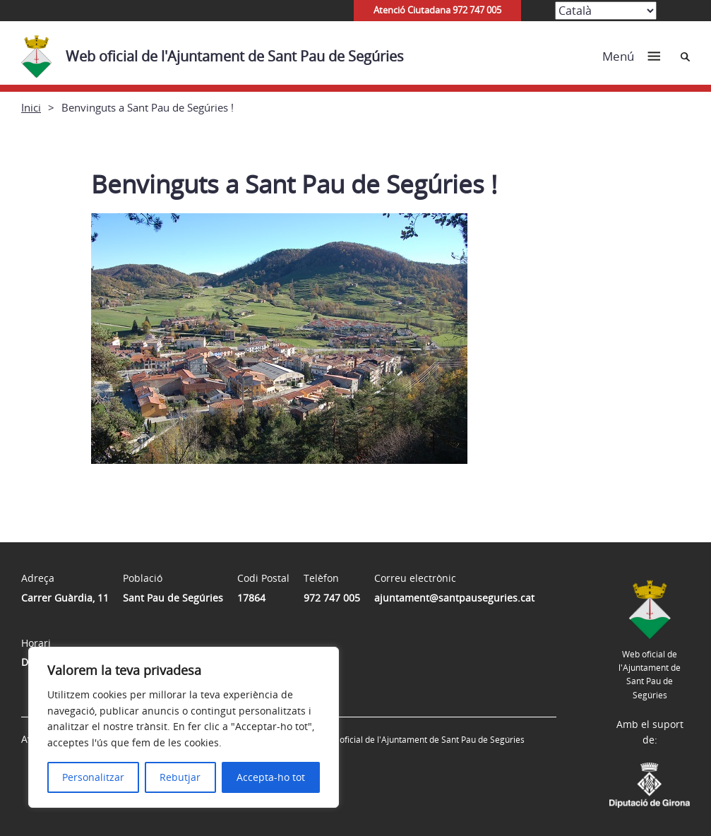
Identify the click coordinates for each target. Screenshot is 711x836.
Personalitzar (93, 777)
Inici (31, 107)
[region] (183, 727)
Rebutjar (180, 777)
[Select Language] (606, 10)
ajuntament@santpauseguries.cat (454, 597)
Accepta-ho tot (271, 777)
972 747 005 (332, 597)
